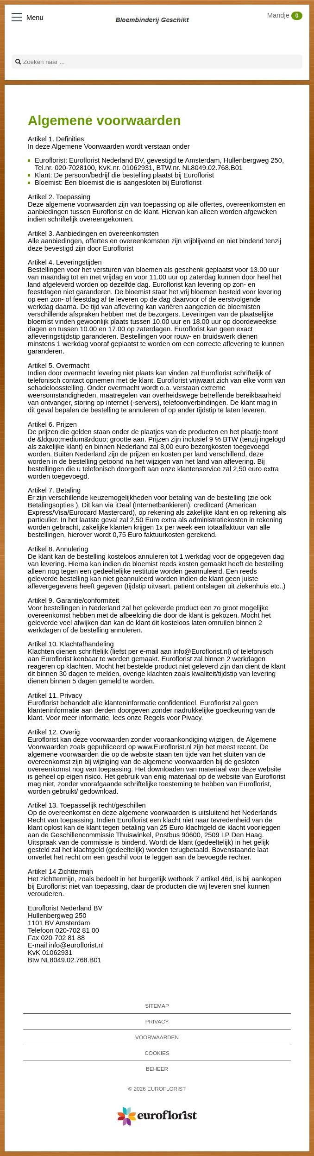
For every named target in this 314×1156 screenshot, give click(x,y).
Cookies (156, 1053)
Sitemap (157, 1006)
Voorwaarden (157, 1037)
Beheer (157, 1069)
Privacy (157, 1021)
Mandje (284, 15)
